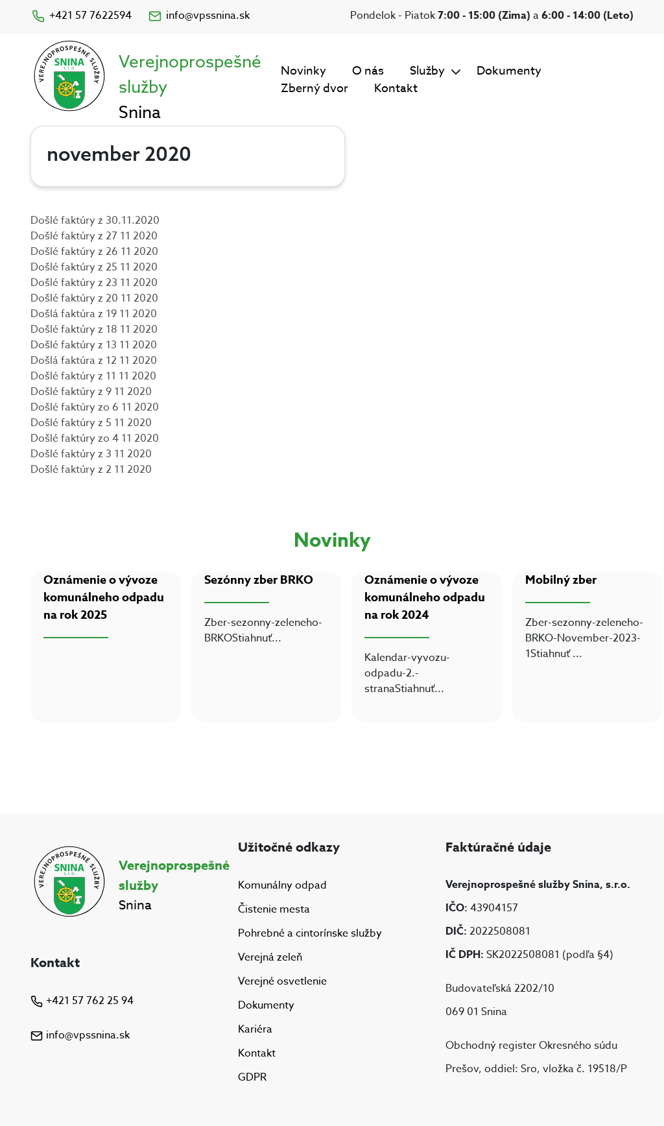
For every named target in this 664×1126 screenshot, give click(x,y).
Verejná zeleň (270, 957)
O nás (368, 71)
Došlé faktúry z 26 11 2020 (94, 251)
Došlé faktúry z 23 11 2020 (94, 283)
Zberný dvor (314, 88)
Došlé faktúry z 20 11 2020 (94, 298)
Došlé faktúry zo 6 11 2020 (94, 407)
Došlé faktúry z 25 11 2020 (94, 267)
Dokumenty (509, 71)
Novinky (303, 71)
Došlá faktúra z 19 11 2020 (93, 314)
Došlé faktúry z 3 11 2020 (91, 454)
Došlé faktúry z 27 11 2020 (94, 236)
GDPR (252, 1078)
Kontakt (396, 88)
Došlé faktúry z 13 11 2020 (93, 345)
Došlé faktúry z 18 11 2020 (94, 329)
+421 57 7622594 (81, 15)
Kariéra (255, 1029)
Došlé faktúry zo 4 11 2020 (94, 438)
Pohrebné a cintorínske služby (310, 933)
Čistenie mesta (274, 909)
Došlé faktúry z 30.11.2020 (95, 220)
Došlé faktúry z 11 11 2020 (93, 376)
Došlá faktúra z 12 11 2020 (93, 360)
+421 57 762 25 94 (82, 1001)
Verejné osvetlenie (282, 981)
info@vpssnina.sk (198, 15)
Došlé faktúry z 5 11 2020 (91, 423)
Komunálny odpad (282, 885)
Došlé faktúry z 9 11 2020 (91, 392)
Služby (427, 71)
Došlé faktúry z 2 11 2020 (91, 469)
